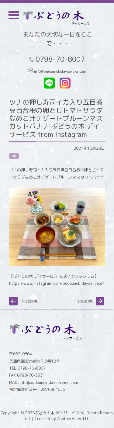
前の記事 (29, 301)
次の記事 (85, 301)
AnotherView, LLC (72, 418)
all (14, 156)
